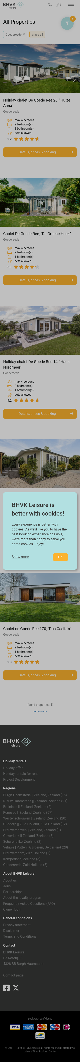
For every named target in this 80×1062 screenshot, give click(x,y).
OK (60, 557)
